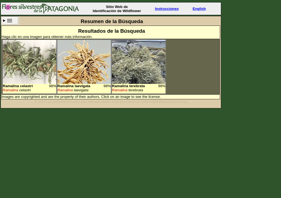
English (199, 9)
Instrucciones (167, 9)
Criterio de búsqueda (9, 20)
